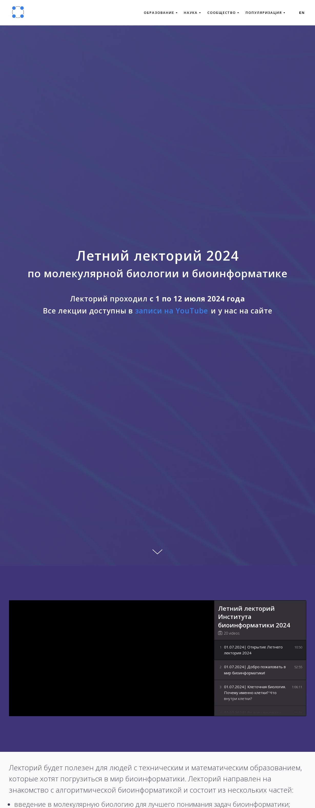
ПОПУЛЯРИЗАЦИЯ (265, 12)
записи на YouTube (171, 311)
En (302, 13)
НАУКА (192, 12)
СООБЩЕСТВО (223, 12)
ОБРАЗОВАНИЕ (160, 12)
